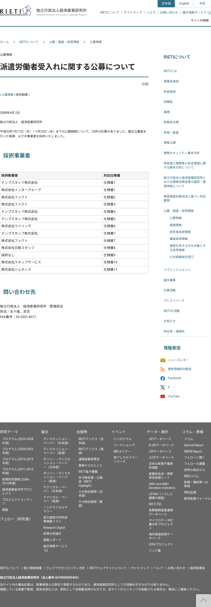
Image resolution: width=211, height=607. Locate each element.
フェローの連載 (194, 463)
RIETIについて (109, 12)
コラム (188, 439)
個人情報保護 (32, 568)
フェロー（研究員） (16, 519)
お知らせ (170, 321)
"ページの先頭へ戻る (203, 600)
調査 (5, 509)
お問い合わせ (169, 12)
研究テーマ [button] (15, 32)
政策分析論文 (52, 533)
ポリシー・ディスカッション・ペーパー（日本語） (56, 463)
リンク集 (155, 550)
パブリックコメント (177, 270)
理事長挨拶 (171, 81)
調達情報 (176, 225)
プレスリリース (174, 300)
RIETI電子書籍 (88, 471)
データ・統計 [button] (162, 32)
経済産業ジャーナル (197, 498)
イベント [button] (132, 32)
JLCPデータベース (161, 457)
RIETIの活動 (172, 311)
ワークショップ (124, 445)
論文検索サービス (197, 12)
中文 (202, 3)
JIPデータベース (160, 439)
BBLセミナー (122, 451)
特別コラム (191, 476)
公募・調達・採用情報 (64, 42)
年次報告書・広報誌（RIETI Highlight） (91, 481)
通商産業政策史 (89, 459)
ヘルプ (150, 12)
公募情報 (96, 42)
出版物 (81, 432)
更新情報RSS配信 (179, 369)
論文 (44, 432)
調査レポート (52, 540)
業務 (167, 112)
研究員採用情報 (180, 232)
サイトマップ (133, 12)
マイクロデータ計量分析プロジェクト (161, 524)
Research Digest (54, 527)
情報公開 (170, 142)
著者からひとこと (91, 465)
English (184, 3)
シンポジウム (123, 439)
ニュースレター (178, 360)
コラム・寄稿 (192, 432)
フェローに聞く (194, 457)
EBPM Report (193, 451)
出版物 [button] (106, 32)
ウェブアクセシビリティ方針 (65, 568)
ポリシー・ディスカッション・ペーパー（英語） (56, 477)
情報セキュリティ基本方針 (182, 153)
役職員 (168, 101)
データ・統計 (157, 432)
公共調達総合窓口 (182, 257)
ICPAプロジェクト (161, 544)
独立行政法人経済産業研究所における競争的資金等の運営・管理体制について (185, 182)
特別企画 (190, 492)
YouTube (174, 396)
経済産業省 (197, 568)
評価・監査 (171, 132)
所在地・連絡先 (174, 331)
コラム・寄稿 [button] (195, 32)
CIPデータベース (160, 451)
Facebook (174, 378)
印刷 (145, 84)
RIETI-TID (155, 504)
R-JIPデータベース (161, 445)
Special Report (193, 445)
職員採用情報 (179, 239)
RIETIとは (170, 71)
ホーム (4, 42)
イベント (119, 432)
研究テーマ (9, 432)
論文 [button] (82, 32)
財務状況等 (171, 122)
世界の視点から (194, 470)
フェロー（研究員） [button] (51, 32)
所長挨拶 (170, 91)
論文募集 (170, 280)
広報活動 (170, 290)
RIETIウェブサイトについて (108, 568)
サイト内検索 (200, 20)
